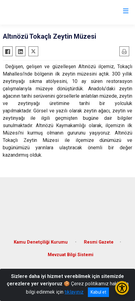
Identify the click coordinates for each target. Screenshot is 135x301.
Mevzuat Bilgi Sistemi (70, 254)
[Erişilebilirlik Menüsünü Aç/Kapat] (122, 288)
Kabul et (98, 292)
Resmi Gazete (99, 242)
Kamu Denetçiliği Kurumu (41, 242)
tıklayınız (74, 292)
